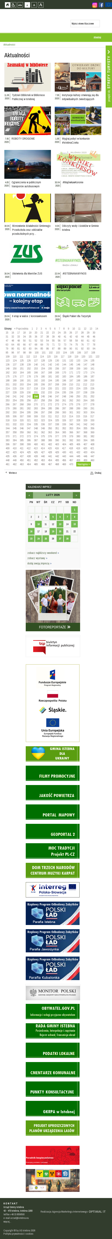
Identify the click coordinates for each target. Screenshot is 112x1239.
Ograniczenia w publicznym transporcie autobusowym (26, 184)
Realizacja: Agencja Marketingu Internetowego (64, 1211)
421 (92, 448)
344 (7, 428)
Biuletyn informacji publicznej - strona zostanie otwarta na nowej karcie (53, 636)
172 (78, 372)
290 (85, 408)
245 (43, 396)
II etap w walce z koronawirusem (29, 316)
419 (78, 448)
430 (64, 452)
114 (42, 356)
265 (92, 400)
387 (36, 440)
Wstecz (13, 473)
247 (57, 396)
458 (78, 460)
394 (85, 440)
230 (29, 392)
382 (92, 436)
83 (30, 348)
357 (7, 432)
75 (76, 344)
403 (57, 444)
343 (92, 424)
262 (71, 400)
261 (64, 400)
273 (57, 404)
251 (85, 396)
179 (36, 376)
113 (35, 356)
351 (57, 428)
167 (43, 372)
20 (36, 332)
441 (50, 456)
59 (76, 340)
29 (88, 332)
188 (7, 380)
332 (14, 424)
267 (14, 404)
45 (88, 336)
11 (79, 329)
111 (21, 356)
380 (78, 436)
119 (76, 356)
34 (24, 336)
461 (7, 464)
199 (85, 380)
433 (85, 452)
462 (14, 464)
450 (22, 460)
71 (53, 344)
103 (58, 352)
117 (62, 356)
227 (7, 392)
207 (50, 384)
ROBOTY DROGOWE (23, 139)
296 (36, 412)
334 (29, 424)
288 (71, 408)
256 (29, 400)
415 (50, 448)
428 (50, 452)
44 (82, 336)
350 (50, 428)
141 (43, 364)
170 (64, 372)
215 (14, 388)
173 (85, 372)
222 (64, 388)
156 (57, 368)
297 (43, 412)
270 (36, 404)
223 (71, 388)
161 (92, 368)
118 (69, 356)
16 (12, 332)
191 (29, 380)
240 (7, 396)
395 (92, 440)
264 (85, 400)
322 (36, 420)
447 (92, 456)
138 (22, 364)
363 (50, 432)
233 (50, 392)
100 (36, 352)
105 (72, 352)
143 (57, 364)
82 (24, 348)
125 (22, 360)
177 (22, 376)
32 (12, 336)
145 (71, 364)
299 (57, 412)
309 (36, 416)
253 (7, 400)
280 (14, 408)
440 (43, 456)
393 (78, 440)
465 (36, 464)
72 (59, 344)
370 (7, 436)
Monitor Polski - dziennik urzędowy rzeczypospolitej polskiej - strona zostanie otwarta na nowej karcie (53, 985)
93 (88, 348)
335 (36, 424)
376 (50, 436)
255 (22, 400)
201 (7, 384)
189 (14, 380)
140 (36, 364)
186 (85, 376)
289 (78, 408)
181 (50, 376)
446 (85, 456)
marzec (76, 495)
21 (41, 332)
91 (76, 348)
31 (7, 336)
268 (22, 404)
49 (18, 340)
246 (50, 396)
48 (12, 340)
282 (29, 408)
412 (28, 448)
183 (64, 376)
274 (64, 404)
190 (22, 380)
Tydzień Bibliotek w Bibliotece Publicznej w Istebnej (28, 97)
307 (22, 416)
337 (50, 424)
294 (22, 412)
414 (43, 448)
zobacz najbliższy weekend (43, 552)
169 (57, 372)
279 (7, 408)
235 (64, 392)
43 (76, 336)
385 (22, 440)
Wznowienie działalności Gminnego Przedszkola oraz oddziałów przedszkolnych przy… (31, 230)
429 (57, 452)
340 (71, 424)
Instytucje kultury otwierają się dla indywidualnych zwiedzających (80, 97)
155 (50, 368)
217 (29, 388)
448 (7, 460)
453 (43, 460)
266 (7, 404)
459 (85, 460)
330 (92, 420)
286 (57, 408)
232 (43, 392)
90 (70, 348)
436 (14, 456)
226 (92, 388)
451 (29, 460)
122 (97, 356)
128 (43, 360)
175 (7, 376)
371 (14, 436)
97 (18, 352)
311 (50, 416)
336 (43, 424)
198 (78, 380)
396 (7, 444)
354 (78, 428)
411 (21, 448)
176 (14, 376)
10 (73, 329)
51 (30, 340)
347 (29, 428)
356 (92, 428)
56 (59, 340)
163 (14, 372)
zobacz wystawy (37, 558)
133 (78, 360)
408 (92, 444)
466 (43, 464)
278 (92, 404)
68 (36, 344)
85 (41, 348)
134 (85, 360)
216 (22, 388)
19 (30, 332)
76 (82, 344)
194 (50, 380)
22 (47, 332)
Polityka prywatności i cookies (18, 1233)
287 (64, 408)
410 (14, 448)
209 (64, 384)
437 (22, 456)
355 (85, 428)
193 (43, 380)
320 (22, 420)
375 (43, 436)
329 (85, 420)
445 (78, 456)
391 (64, 440)
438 (29, 456)
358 (14, 432)
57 (65, 340)
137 (14, 364)
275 (71, 404)
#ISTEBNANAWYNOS (74, 273)
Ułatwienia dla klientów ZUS (27, 273)
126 (29, 360)
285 (50, 408)
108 (93, 352)
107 (86, 352)
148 (92, 364)
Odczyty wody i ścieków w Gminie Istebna (80, 228)
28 (82, 332)
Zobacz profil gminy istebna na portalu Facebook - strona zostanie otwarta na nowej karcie (101, 5)
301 (71, 412)
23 (53, 332)
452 (36, 460)
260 (57, 400)
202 (14, 384)
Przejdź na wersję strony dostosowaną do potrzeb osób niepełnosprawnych (13, 5)
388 (43, 440)
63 (7, 344)
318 (7, 420)
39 (53, 336)
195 (57, 380)
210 (71, 384)
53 (41, 340)
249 (71, 396)
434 (92, 452)
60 (82, 340)
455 (57, 460)
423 (14, 452)
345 (14, 428)
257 (36, 400)
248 (64, 396)
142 (50, 364)
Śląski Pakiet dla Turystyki (77, 316)
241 (14, 396)
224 (78, 388)
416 (57, 448)
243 (29, 396)
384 (14, 440)
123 (7, 360)
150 (14, 368)
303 (85, 412)
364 (57, 432)
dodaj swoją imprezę (39, 563)
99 (30, 352)
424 (22, 452)
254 (14, 400)
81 (18, 348)
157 (64, 368)
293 (14, 412)
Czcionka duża (41, 5)
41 (65, 336)
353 (71, 428)
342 (85, 424)
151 (22, 368)
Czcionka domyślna (27, 5)
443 (64, 456)
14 (96, 329)
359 (22, 432)
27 (76, 332)
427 (43, 452)
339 (64, 424)
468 (57, 464)
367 (78, 432)
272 (50, 404)
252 (92, 396)
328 (78, 420)
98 (24, 352)
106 (79, 352)
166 (36, 372)
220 (50, 388)
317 (92, 416)
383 (7, 440)
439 (36, 456)
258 (43, 400)
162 (7, 372)
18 (24, 332)
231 (36, 392)
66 (24, 344)
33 (18, 336)
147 (85, 364)
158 (71, 368)
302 (78, 412)
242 (22, 396)
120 (83, 356)
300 (64, 412)
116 (55, 356)
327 (71, 420)
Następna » (84, 464)
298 (50, 412)
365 (64, 432)
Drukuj (98, 473)
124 (14, 360)
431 (71, 452)
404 (64, 444)
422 (7, 452)
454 (50, 460)
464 (29, 464)
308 (29, 416)
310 (43, 416)
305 (7, 416)
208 (57, 384)
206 (43, 384)
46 (94, 336)
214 (7, 388)
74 (70, 344)
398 (22, 444)
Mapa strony (20, 5)
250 (78, 396)
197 (71, 380)
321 (29, 420)
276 (78, 404)
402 (50, 444)
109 (7, 356)
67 (30, 344)
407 (85, 444)
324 (50, 420)
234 (57, 392)
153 (36, 368)
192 (36, 380)
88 (59, 348)
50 (24, 340)
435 (7, 456)
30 (94, 332)
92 (82, 348)
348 (36, 428)
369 (92, 432)
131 (64, 360)
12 (85, 329)
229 (22, 392)
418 (71, 448)
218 (36, 388)
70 (47, 344)
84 (36, 348)
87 (53, 348)
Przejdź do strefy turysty (109, 77)
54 (47, 340)
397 (14, 444)
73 (65, 344)
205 (36, 384)
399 (29, 444)
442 (57, 456)
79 (7, 348)
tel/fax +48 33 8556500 (13, 1214)
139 (29, 364)
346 (22, 428)
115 (49, 356)
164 (22, 372)
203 (22, 384)
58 (70, 340)
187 (92, 376)
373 (29, 436)
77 (88, 344)
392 (71, 440)
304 (92, 412)
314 (71, 416)
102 (51, 352)
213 (92, 384)
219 (43, 388)
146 (78, 364)
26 (70, 332)
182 (57, 376)
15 (7, 332)
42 (70, 336)
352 (64, 428)
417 (64, 448)
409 (7, 448)
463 (22, 464)
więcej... (7, 1221)
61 (88, 340)
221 (57, 388)
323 (43, 420)
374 (36, 436)
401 (43, 444)
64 (12, 344)
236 (71, 392)
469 (64, 464)
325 (57, 420)
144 (64, 364)
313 (64, 416)
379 (71, 436)
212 (85, 384)
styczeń (29, 495)
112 (28, 356)
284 (43, 408)
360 (29, 432)
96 (12, 352)
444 (71, 456)
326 (64, 420)
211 (78, 384)
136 (7, 364)
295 (29, 412)
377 (57, 436)
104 (65, 352)
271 (43, 404)
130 (57, 360)
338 (57, 424)
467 (50, 464)
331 (7, 424)
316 (85, 416)
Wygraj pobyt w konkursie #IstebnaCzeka (76, 140)
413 (36, 448)
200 (92, 380)
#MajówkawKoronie (73, 182)
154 (43, 368)
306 (14, 416)
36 (36, 336)
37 (41, 336)
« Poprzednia (21, 329)
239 (92, 392)
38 (47, 336)
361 (36, 432)
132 (71, 360)
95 (7, 352)
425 (29, 452)
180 (43, 376)
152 (29, 368)
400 (36, 444)
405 (71, 444)
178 (29, 376)
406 (78, 444)
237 (78, 392)
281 (22, 408)
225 (85, 388)
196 (64, 380)
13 (91, 329)
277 (85, 404)
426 (36, 452)
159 (78, 368)
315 (78, 416)
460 (92, 460)
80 (12, 348)
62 (94, 340)
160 (85, 368)
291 (92, 408)
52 (36, 340)
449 (14, 460)
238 (85, 392)
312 (57, 416)
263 (78, 400)
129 (50, 360)
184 (71, 376)
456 (64, 460)
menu (97, 37)
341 (78, 424)
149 (7, 368)
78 (94, 344)
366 (71, 432)
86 (47, 348)
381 (85, 436)
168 (50, 372)
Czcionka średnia (34, 5)
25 (65, 332)
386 (29, 440)
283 (36, 408)
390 (57, 440)
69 (41, 344)
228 (14, 392)
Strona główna (8, 5)
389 (50, 440)
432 (78, 452)
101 (43, 352)
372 (22, 436)
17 (18, 332)
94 (94, 348)
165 (29, 372)
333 (22, 424)
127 (36, 360)
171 (71, 372)
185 (78, 376)
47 (7, 340)
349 (43, 428)
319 (14, 420)
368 (85, 432)
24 (59, 332)
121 (90, 356)
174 (92, 372)
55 (53, 340)
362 (43, 432)
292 (7, 412)
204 (29, 384)
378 (64, 436)
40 (59, 336)
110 (14, 356)
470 (71, 464)
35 (30, 336)
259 (50, 400)
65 (18, 344)
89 (65, 348)
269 (29, 404)
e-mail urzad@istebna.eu (16, 1218)
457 (71, 460)
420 (85, 448)
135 (92, 360)
